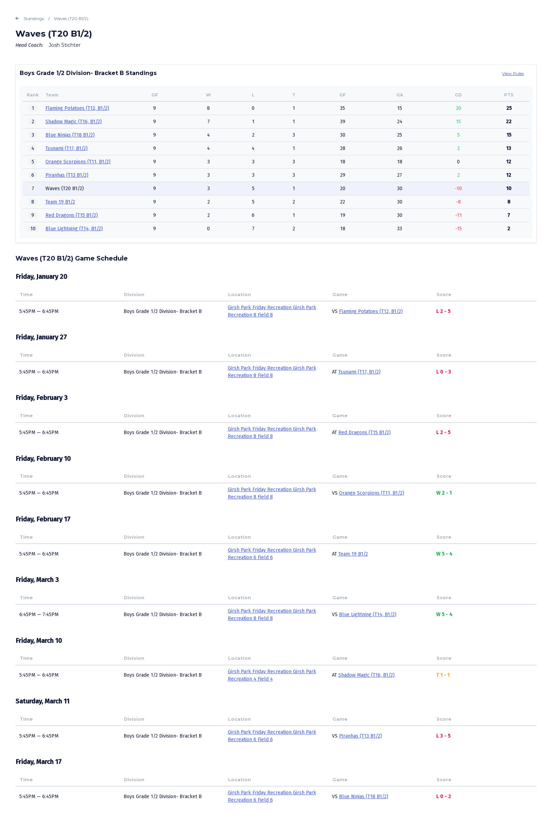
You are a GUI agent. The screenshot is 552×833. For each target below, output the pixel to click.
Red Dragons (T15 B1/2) (71, 215)
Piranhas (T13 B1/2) (66, 175)
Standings (29, 18)
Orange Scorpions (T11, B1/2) (78, 162)
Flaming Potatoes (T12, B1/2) (77, 108)
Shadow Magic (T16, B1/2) (73, 122)
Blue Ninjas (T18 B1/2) (70, 135)
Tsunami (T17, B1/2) (66, 148)
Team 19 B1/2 (60, 202)
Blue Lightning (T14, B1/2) (74, 229)
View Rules (513, 73)
